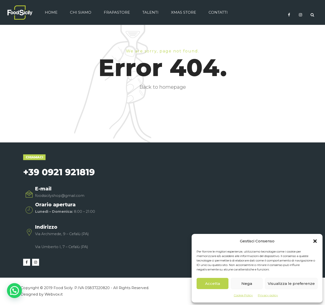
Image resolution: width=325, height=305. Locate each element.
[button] (315, 241)
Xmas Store (183, 12)
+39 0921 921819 (59, 172)
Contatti (218, 12)
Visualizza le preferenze (291, 283)
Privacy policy (268, 295)
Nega (246, 283)
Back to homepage (162, 87)
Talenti (150, 12)
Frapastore (117, 12)
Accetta (212, 283)
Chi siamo (80, 12)
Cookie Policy (243, 295)
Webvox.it (54, 294)
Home (51, 12)
